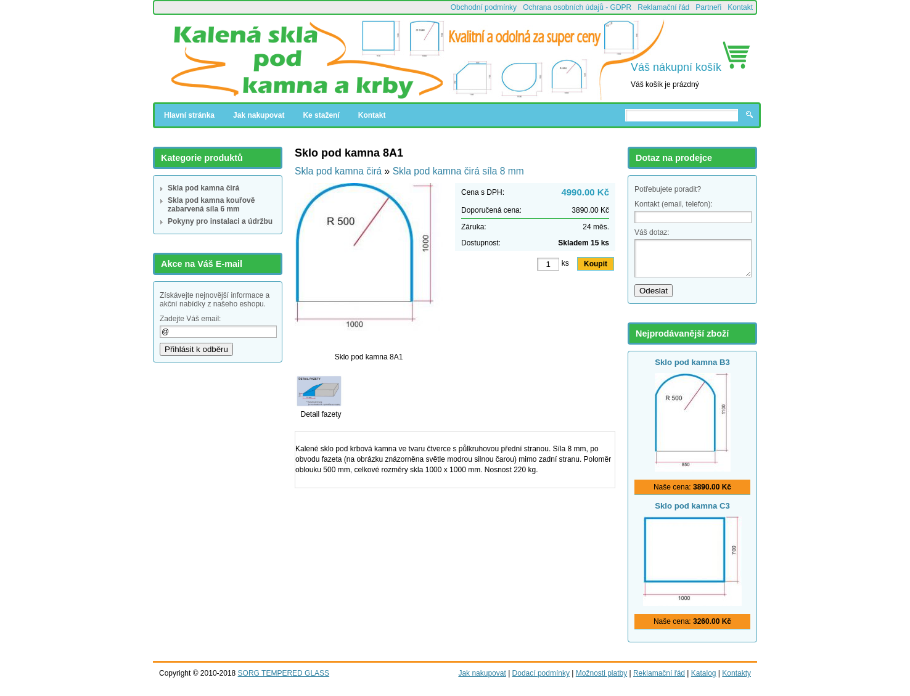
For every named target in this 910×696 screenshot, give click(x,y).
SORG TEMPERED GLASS (283, 673)
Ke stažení (321, 115)
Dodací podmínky (541, 673)
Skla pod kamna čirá (203, 188)
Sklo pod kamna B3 (692, 362)
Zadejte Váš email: (190, 318)
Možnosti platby (601, 673)
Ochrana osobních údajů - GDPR (577, 7)
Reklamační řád (663, 7)
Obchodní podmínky (484, 7)
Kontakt (740, 7)
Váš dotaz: (652, 232)
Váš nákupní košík (676, 67)
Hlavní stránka (189, 115)
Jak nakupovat (258, 115)
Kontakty (736, 673)
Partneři (708, 7)
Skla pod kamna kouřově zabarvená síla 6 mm (211, 204)
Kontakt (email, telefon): (673, 204)
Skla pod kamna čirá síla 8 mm (458, 171)
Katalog (703, 673)
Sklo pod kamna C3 (692, 505)
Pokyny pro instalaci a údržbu (220, 221)
